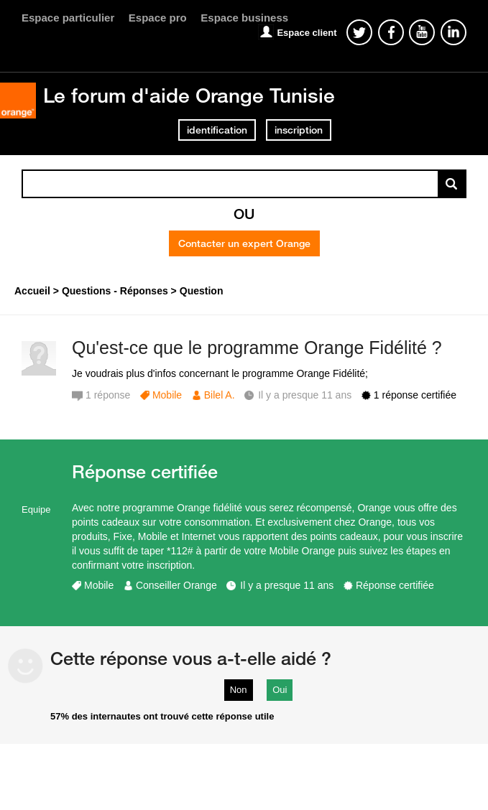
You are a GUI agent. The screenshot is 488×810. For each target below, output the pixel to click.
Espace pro (158, 17)
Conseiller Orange (176, 585)
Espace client (306, 32)
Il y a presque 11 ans (286, 585)
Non (238, 689)
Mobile (167, 395)
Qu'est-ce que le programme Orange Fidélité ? (257, 348)
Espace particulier (68, 17)
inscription (299, 130)
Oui (279, 689)
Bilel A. (219, 395)
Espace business (244, 17)
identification (217, 130)
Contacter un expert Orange (244, 243)
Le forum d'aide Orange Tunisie (189, 95)
